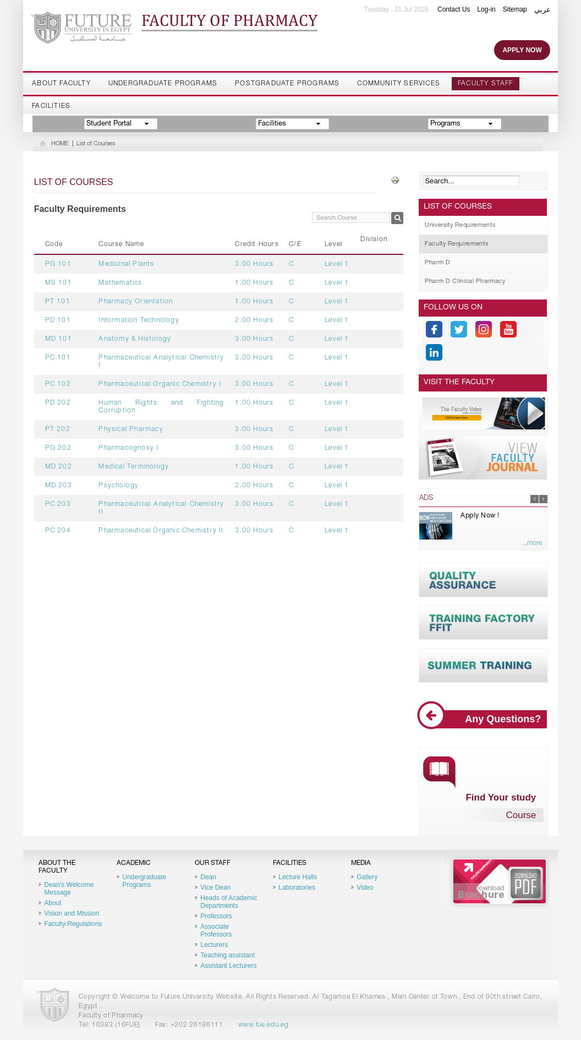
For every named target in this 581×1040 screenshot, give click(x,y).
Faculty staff (485, 83)
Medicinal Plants (126, 264)
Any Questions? (483, 719)
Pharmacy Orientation (135, 301)
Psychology (118, 485)
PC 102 (58, 384)
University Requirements (460, 225)
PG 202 (58, 448)
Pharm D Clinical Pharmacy (465, 282)
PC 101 (58, 358)
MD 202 (58, 467)
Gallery (367, 877)
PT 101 (57, 301)
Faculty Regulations (73, 924)
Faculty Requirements (456, 244)
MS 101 (58, 283)
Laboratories (296, 887)
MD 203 (58, 485)
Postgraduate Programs (287, 83)
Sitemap (515, 9)
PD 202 (58, 403)
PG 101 (58, 264)
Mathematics (120, 283)
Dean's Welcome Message (69, 888)
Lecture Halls (297, 877)
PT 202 (57, 429)
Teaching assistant (227, 955)
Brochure (499, 881)
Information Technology (138, 320)
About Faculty (61, 83)
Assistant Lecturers (228, 966)
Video (365, 887)
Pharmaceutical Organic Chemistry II (160, 530)
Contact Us (453, 9)
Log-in (486, 9)
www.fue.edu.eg (263, 1025)
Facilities (51, 106)
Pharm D (438, 263)
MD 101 (58, 339)
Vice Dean (215, 887)
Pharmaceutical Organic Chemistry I (159, 384)
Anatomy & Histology (134, 339)
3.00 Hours (254, 264)
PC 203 (58, 504)
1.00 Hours (254, 283)
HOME (60, 144)
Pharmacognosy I (128, 448)
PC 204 (58, 530)
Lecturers (214, 945)
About (52, 903)
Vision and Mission (71, 913)
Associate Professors (216, 930)
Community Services (398, 83)
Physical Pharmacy (130, 429)
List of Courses (95, 144)
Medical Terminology (133, 467)
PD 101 (58, 320)
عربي (542, 10)
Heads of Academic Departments (228, 902)
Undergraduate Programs (162, 83)
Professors (216, 916)
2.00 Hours (254, 320)
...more (532, 543)
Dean (208, 877)
